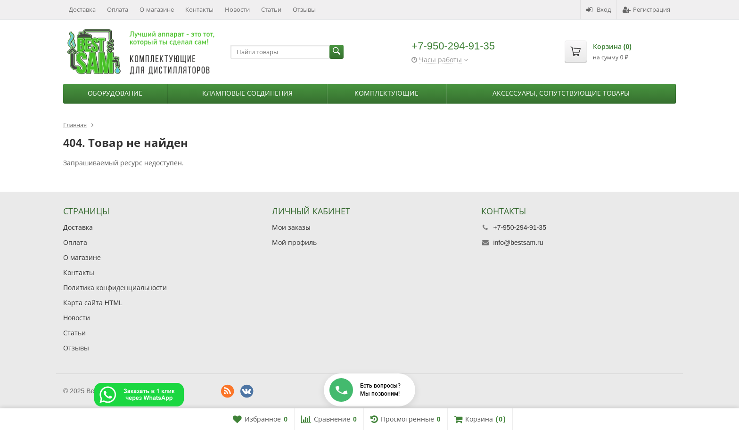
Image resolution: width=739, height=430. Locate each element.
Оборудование (115, 93)
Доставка (82, 9)
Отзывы (304, 9)
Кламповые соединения (247, 93)
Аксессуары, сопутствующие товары (561, 93)
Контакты (199, 9)
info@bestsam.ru (518, 242)
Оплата (117, 9)
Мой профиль (294, 242)
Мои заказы (291, 227)
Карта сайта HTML (93, 303)
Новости (237, 9)
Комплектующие (386, 93)
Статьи (271, 9)
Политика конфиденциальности (115, 288)
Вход (598, 9)
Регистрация (646, 9)
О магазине (157, 9)
